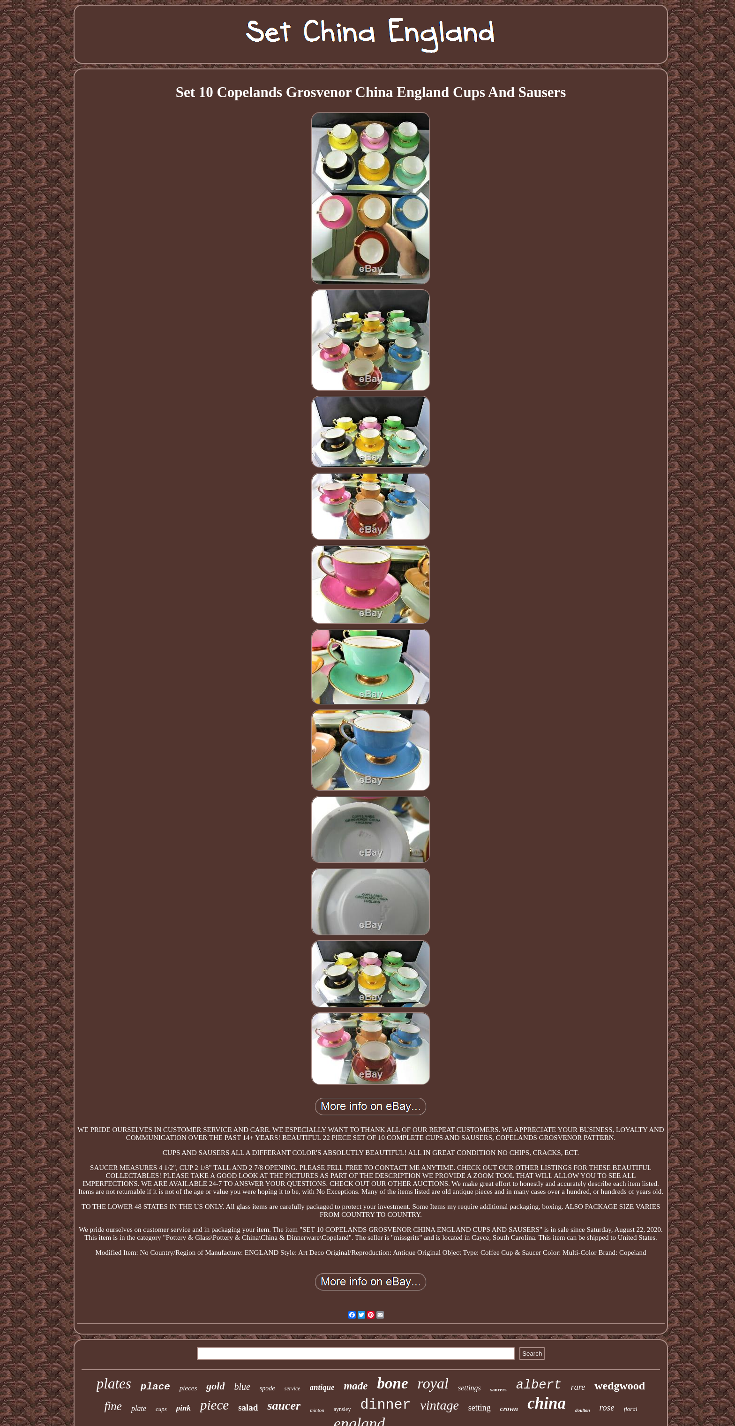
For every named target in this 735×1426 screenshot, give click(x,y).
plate (138, 1408)
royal (433, 1383)
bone (392, 1383)
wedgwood (619, 1386)
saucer (283, 1405)
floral (631, 1408)
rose (607, 1407)
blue (242, 1386)
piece (214, 1404)
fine (113, 1406)
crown (509, 1408)
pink (183, 1407)
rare (578, 1387)
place (155, 1386)
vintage (439, 1405)
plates (114, 1383)
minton (317, 1410)
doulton (582, 1410)
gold (215, 1386)
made (356, 1386)
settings (469, 1388)
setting (479, 1407)
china (546, 1403)
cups (161, 1408)
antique (322, 1387)
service (292, 1388)
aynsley (342, 1409)
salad (248, 1407)
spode (267, 1388)
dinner (385, 1405)
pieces (188, 1388)
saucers (498, 1389)
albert (539, 1385)
